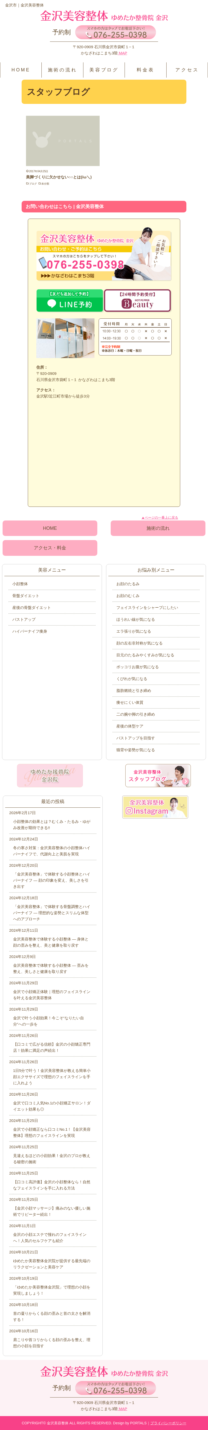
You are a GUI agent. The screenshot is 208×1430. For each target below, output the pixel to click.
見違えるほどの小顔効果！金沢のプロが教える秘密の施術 (51, 1158)
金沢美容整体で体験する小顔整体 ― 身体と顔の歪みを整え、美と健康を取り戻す (51, 942)
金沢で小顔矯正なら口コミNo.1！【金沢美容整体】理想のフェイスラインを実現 (52, 1132)
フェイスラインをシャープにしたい (147, 607)
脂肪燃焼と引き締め (133, 690)
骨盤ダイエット (25, 595)
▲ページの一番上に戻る (159, 517)
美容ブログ (104, 69)
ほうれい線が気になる (135, 619)
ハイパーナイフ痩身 (29, 631)
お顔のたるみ (128, 584)
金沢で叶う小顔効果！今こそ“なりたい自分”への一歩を (48, 1021)
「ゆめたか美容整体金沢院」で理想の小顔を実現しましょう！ (51, 1290)
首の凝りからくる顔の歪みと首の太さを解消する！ (51, 1316)
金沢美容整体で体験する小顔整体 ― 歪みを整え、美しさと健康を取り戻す (51, 968)
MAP (122, 53)
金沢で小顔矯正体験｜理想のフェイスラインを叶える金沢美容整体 (51, 994)
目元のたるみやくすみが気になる (145, 655)
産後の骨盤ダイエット (31, 607)
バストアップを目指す (135, 738)
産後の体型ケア (129, 726)
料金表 (145, 69)
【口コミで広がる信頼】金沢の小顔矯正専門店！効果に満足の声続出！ (51, 1047)
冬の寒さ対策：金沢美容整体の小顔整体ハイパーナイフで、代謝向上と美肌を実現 (51, 851)
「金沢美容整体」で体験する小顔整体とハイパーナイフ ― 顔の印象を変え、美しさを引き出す (51, 880)
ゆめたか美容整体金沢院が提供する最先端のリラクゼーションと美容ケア (51, 1264)
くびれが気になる (131, 678)
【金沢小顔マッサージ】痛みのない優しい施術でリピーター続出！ (51, 1211)
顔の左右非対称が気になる (139, 643)
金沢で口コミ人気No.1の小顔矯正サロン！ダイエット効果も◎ (52, 1106)
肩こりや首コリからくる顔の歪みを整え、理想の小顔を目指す (51, 1342)
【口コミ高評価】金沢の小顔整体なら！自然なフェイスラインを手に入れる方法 (51, 1185)
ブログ (33, 183)
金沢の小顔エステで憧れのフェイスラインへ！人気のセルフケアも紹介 (49, 1237)
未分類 (45, 183)
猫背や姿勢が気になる (135, 750)
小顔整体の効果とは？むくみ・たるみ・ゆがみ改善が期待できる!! (51, 824)
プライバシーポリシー (168, 1423)
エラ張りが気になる (133, 631)
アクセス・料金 (50, 547)
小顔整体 (20, 584)
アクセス (187, 69)
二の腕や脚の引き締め (135, 714)
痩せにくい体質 (129, 702)
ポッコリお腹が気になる (137, 667)
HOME (21, 69)
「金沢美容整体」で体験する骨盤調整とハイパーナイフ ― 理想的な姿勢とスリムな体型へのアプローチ (51, 912)
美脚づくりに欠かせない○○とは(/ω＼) (59, 177)
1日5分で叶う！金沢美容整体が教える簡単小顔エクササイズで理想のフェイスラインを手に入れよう (52, 1076)
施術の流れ (62, 69)
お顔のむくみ (128, 595)
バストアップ (24, 619)
